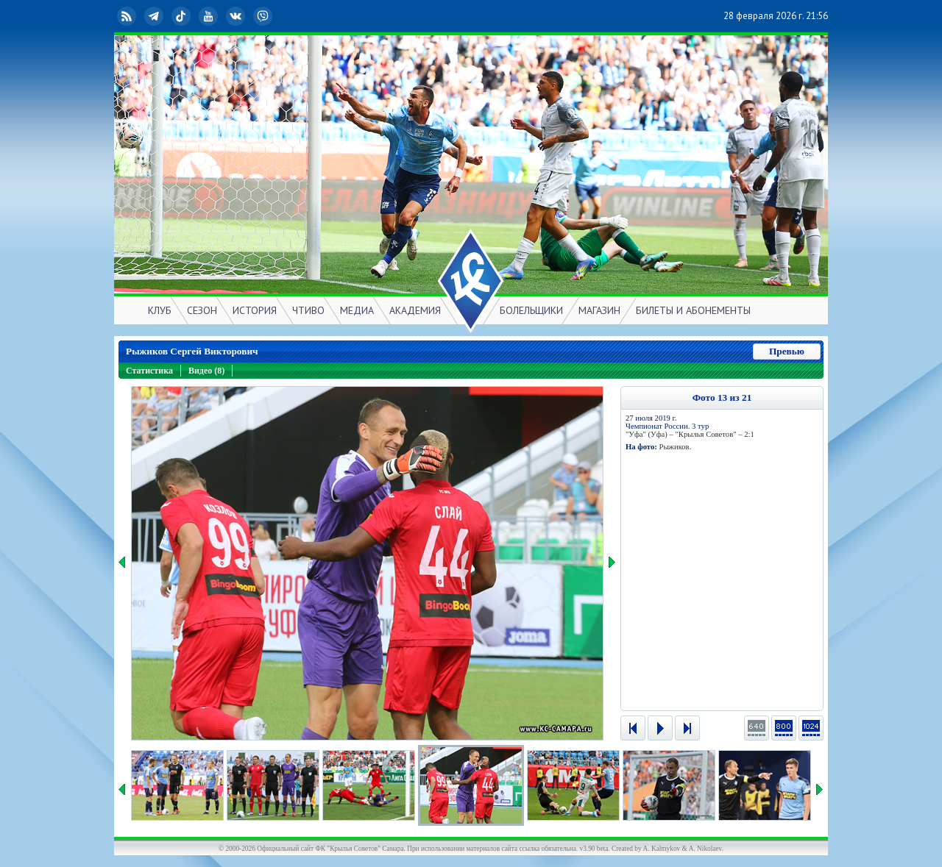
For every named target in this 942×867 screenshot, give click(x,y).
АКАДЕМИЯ (415, 310)
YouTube (210, 16)
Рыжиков (674, 447)
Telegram (155, 16)
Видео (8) (206, 370)
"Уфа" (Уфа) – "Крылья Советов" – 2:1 (690, 434)
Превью (786, 351)
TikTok (182, 16)
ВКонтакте (237, 16)
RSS (128, 16)
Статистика (149, 370)
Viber (264, 16)
